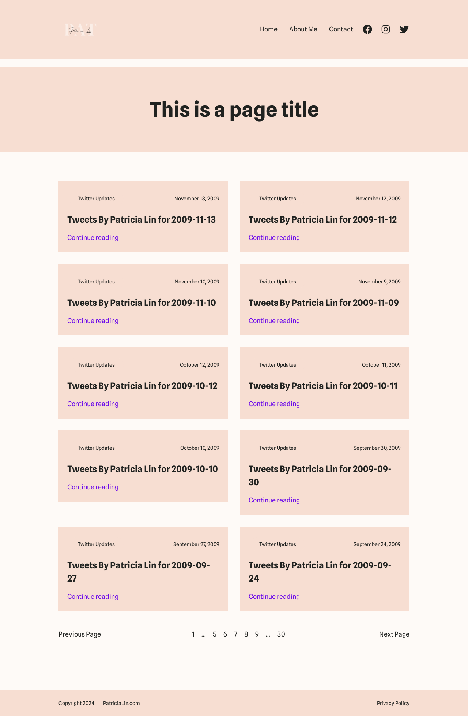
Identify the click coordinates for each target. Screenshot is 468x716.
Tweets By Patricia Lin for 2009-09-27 (138, 572)
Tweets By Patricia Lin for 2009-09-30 (320, 475)
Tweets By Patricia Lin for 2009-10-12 (142, 386)
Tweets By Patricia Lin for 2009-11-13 (141, 219)
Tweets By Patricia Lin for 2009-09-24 (320, 572)
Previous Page (79, 634)
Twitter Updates (96, 198)
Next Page (394, 634)
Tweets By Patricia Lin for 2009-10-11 (323, 386)
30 (281, 634)
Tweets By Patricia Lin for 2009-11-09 (324, 302)
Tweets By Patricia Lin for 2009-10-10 (142, 469)
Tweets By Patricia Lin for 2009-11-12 (323, 219)
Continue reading (92, 238)
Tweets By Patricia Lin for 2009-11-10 (141, 302)
